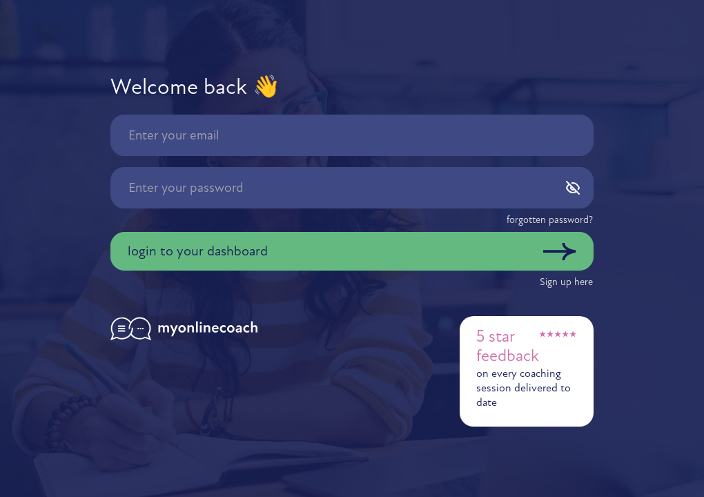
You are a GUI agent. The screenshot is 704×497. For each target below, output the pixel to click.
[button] (550, 220)
